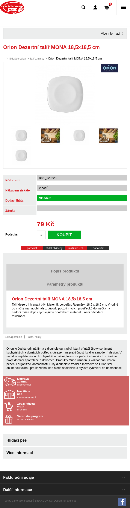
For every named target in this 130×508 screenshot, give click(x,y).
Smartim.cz (69, 500)
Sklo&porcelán (17, 58)
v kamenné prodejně (42, 394)
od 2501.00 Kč (72, 381)
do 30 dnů (42, 406)
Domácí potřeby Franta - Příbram (12, 7)
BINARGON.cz (43, 500)
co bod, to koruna (42, 418)
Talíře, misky (37, 58)
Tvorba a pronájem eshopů (18, 500)
